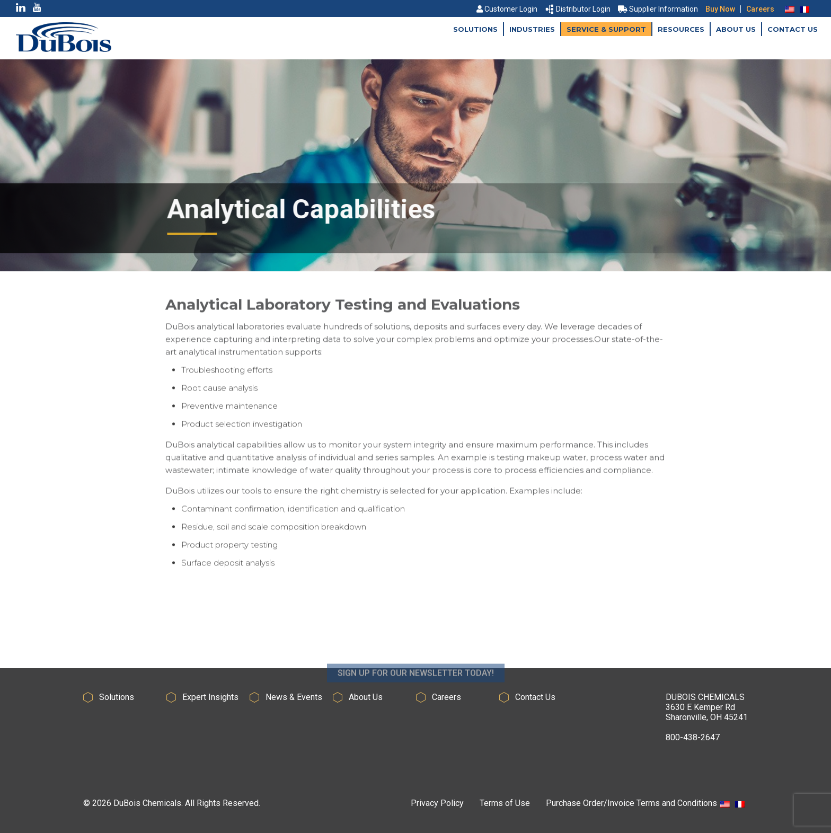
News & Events (294, 697)
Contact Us (792, 29)
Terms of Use (505, 803)
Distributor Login (578, 9)
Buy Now (720, 9)
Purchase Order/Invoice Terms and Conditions (631, 803)
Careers (760, 9)
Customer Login (506, 9)
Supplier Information (658, 9)
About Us (736, 29)
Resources (681, 29)
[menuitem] (789, 9)
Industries (532, 29)
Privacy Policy (437, 803)
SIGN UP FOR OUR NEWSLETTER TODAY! (416, 689)
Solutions (475, 29)
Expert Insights (210, 697)
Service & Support (606, 29)
